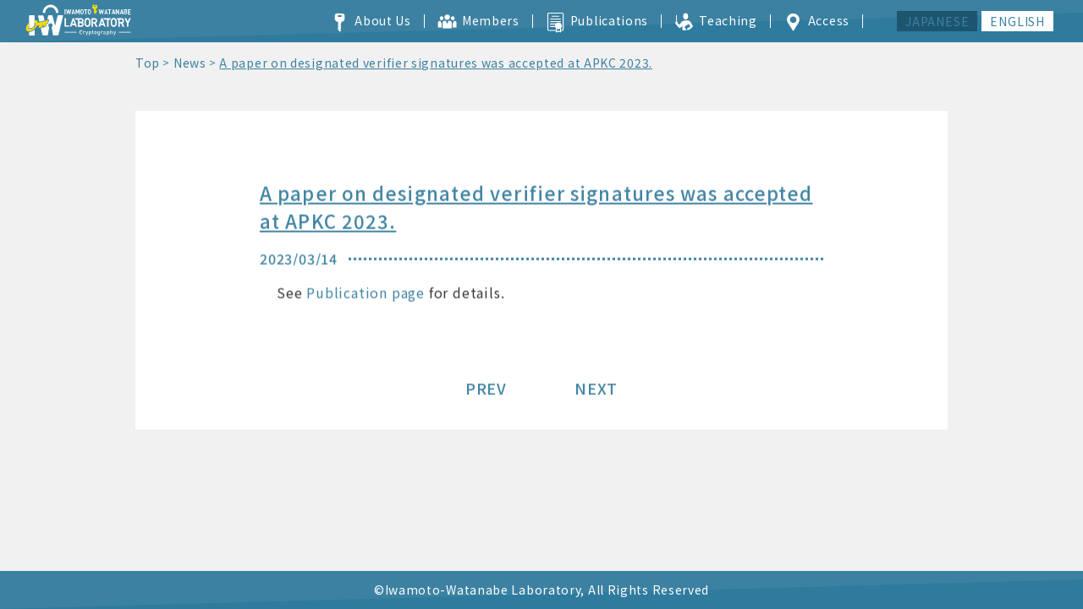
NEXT (596, 390)
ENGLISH (1017, 21)
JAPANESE (937, 21)
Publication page (365, 294)
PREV (486, 390)
